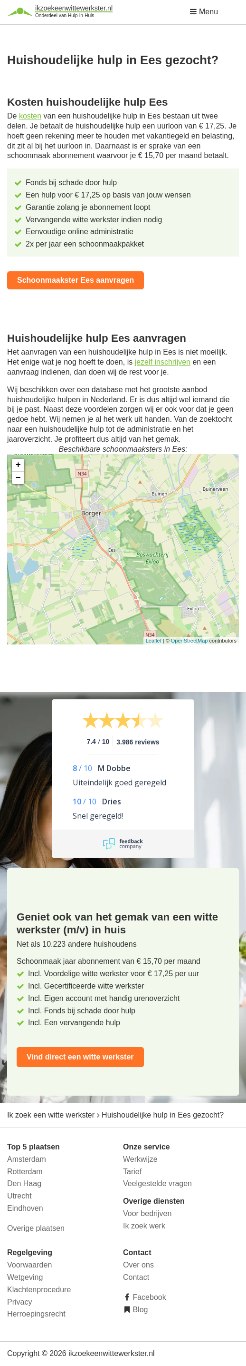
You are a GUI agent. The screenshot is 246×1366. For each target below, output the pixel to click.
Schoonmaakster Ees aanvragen (75, 280)
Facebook (148, 1297)
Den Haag (24, 1183)
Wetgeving (25, 1277)
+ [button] (18, 465)
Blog (139, 1310)
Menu (203, 12)
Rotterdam (25, 1172)
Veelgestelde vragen (157, 1183)
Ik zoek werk (144, 1226)
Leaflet (153, 640)
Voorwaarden (29, 1265)
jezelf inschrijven (162, 362)
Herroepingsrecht (36, 1314)
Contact (136, 1277)
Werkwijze (140, 1159)
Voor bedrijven (147, 1213)
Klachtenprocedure (39, 1290)
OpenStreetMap (189, 640)
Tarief (132, 1172)
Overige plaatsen (36, 1228)
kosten (30, 116)
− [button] (18, 478)
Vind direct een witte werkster (80, 1057)
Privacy (19, 1302)
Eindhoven (25, 1208)
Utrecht (19, 1196)
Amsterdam (26, 1159)
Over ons (138, 1265)
